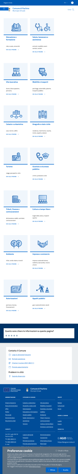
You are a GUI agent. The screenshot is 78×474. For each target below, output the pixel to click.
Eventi (60, 424)
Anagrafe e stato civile (29, 406)
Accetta (66, 470)
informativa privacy (35, 466)
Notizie (60, 403)
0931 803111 (12, 439)
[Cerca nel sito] (73, 9)
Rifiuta (52, 470)
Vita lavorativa (44, 403)
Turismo (25, 424)
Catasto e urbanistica (29, 403)
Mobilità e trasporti (45, 406)
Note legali (43, 444)
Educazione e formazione (30, 412)
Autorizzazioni (27, 409)
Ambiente (43, 415)
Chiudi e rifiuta (63, 450)
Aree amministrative (11, 406)
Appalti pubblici (27, 415)
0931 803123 (12, 442)
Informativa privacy (46, 441)
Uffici (6, 409)
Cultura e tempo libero (46, 424)
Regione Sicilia (8, 3)
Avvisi (59, 409)
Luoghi (60, 421)
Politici (7, 412)
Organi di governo (10, 403)
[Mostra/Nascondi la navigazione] (4, 8)
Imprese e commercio (46, 427)
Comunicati (61, 406)
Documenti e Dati (10, 421)
